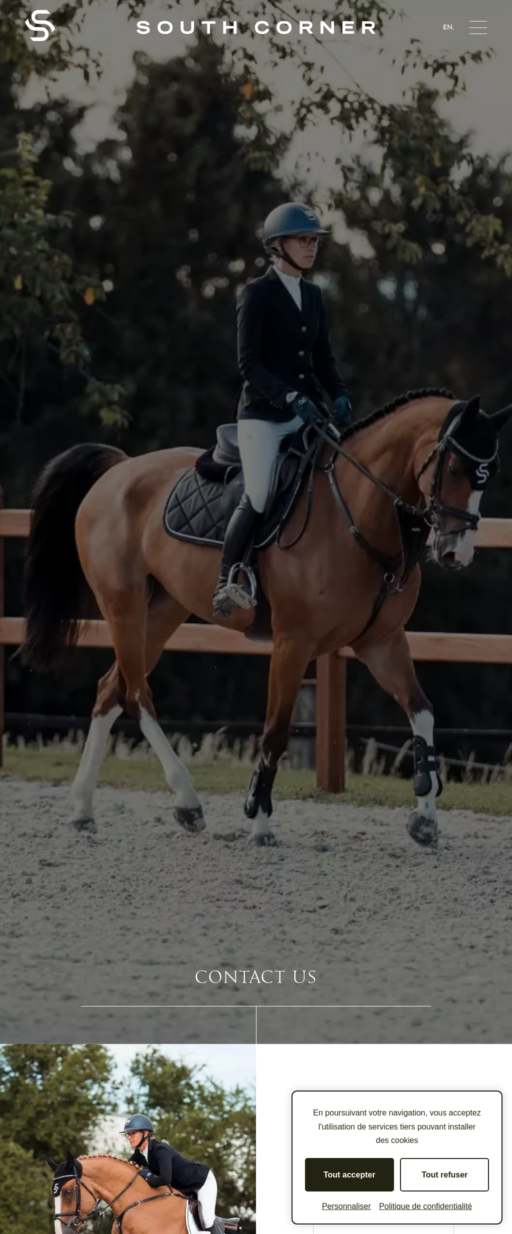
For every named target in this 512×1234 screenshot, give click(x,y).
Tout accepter (350, 1174)
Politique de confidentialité (425, 1206)
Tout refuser (445, 1174)
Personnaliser (346, 1206)
